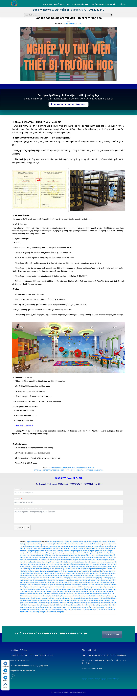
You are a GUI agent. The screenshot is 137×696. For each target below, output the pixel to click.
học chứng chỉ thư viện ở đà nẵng (89, 566)
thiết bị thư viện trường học (97, 596)
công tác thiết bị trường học (63, 559)
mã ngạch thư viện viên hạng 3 (30, 582)
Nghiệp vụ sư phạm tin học (91, 679)
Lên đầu (5, 685)
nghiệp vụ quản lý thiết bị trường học (59, 587)
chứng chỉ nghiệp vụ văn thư (54, 553)
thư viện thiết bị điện (53, 605)
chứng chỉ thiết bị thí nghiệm (49, 555)
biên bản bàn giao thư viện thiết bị (43, 544)
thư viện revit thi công (80, 602)
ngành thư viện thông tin (40, 587)
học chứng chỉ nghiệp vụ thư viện (103, 564)
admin (80, 24)
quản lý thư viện (79, 593)
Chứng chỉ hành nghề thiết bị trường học (66, 548)
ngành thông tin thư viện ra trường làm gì (36, 584)
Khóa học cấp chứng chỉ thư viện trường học (55, 575)
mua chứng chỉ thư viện (47, 582)
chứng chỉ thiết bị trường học (68, 555)
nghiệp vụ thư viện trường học (99, 587)
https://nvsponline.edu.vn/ (63, 468)
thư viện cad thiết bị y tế (32, 602)
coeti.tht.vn (30, 671)
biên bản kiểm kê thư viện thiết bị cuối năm (89, 544)
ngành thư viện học (55, 584)
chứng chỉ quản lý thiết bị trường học (98, 553)
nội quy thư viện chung (103, 591)
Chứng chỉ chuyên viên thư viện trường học (39, 548)
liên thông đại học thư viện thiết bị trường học (85, 578)
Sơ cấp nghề (37, 541)
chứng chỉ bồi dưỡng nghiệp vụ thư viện (47, 546)
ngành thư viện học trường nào (71, 584)
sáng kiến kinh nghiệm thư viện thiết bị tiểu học (99, 593)
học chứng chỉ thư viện (71, 566)
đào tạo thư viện (33, 564)
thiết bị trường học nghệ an (40, 598)
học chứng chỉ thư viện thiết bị (74, 569)
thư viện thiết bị (105, 602)
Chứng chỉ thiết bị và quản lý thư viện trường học (93, 555)
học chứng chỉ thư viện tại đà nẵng (53, 569)
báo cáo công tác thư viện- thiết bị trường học (84, 541)
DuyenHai (30, 541)
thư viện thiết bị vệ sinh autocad (92, 607)
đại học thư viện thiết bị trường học (88, 562)
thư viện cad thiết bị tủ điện (89, 600)
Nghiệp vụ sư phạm (61, 4)
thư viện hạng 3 (45, 602)
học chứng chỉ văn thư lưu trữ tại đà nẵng (66, 571)
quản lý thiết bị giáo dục (66, 593)
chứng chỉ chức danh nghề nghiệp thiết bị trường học (77, 546)
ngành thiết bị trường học (87, 582)
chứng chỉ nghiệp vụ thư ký (60, 551)
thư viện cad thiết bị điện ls (55, 600)
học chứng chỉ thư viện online (32, 569)
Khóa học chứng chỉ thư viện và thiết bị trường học (86, 575)
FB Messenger (5, 664)
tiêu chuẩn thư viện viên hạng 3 (30, 612)
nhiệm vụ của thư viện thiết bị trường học (58, 591)
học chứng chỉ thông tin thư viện (53, 566)
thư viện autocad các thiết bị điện (77, 598)
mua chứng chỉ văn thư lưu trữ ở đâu (67, 582)
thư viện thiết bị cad (40, 605)
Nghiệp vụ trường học (68, 589)
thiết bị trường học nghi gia (58, 598)
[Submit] (111, 15)
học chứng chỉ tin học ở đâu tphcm (95, 569)
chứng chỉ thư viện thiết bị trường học (75, 557)
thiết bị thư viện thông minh (80, 596)
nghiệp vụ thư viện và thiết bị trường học (48, 589)
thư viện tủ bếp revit (78, 609)
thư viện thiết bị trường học (72, 607)
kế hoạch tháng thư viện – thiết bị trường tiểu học (43, 573)
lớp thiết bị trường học (92, 580)
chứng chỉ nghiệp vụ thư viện (97, 551)
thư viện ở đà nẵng (67, 602)
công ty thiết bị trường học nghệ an (66, 562)
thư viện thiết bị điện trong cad (42, 607)
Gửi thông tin (22, 528)
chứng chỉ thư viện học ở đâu (53, 557)
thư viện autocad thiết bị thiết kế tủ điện (101, 598)
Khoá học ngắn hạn (80, 4)
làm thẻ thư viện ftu (49, 578)
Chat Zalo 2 (5, 678)
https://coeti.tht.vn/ (85, 468)
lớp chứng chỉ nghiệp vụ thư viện (43, 580)
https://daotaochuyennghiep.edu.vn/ (87, 470)
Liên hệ (122, 4)
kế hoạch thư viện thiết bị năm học (98, 573)
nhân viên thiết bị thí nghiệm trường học (88, 589)
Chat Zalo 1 (5, 671)
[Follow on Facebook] (13, 676)
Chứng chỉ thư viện (38, 557)
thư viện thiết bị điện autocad (69, 605)
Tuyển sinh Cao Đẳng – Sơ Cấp (104, 4)
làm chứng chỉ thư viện (35, 578)
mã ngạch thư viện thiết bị (108, 580)
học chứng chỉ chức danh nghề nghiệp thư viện (77, 564)
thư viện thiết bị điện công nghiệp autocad (92, 605)
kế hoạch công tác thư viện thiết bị (90, 571)
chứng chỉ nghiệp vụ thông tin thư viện (40, 551)
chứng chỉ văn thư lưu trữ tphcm (44, 559)
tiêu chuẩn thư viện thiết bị (106, 609)
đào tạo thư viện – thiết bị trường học (50, 564)
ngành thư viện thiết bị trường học (92, 584)
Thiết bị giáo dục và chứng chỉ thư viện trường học (36, 596)
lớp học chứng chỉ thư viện (76, 580)
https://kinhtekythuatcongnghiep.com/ (51, 470)
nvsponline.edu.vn (18, 671)
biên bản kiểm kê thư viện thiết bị (64, 544)
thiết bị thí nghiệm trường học (61, 596)
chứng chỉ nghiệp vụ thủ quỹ (78, 551)
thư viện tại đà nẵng (94, 602)
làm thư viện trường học (63, 578)
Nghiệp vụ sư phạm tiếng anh (110, 679)
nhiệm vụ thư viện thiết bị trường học (83, 591)
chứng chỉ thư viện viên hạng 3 (96, 557)
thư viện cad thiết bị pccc (73, 600)
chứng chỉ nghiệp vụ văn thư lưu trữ (75, 553)
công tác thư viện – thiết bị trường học (96, 559)
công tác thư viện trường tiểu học (43, 562)
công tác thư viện (78, 559)
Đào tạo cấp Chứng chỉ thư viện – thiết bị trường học (68, 18)
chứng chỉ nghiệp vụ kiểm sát (88, 548)
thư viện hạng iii (56, 602)
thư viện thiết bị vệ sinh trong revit (40, 609)
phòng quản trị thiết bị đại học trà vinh (46, 593)
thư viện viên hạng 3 (91, 609)
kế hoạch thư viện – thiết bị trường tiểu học (73, 573)
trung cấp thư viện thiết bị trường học (52, 612)
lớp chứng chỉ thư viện (60, 580)
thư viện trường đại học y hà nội (61, 609)
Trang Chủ (47, 4)
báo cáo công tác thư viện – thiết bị (58, 541)
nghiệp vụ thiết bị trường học (81, 587)
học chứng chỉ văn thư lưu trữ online (41, 571)
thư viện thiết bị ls (58, 607)
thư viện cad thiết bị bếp (39, 600)
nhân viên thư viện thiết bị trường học (33, 591)
